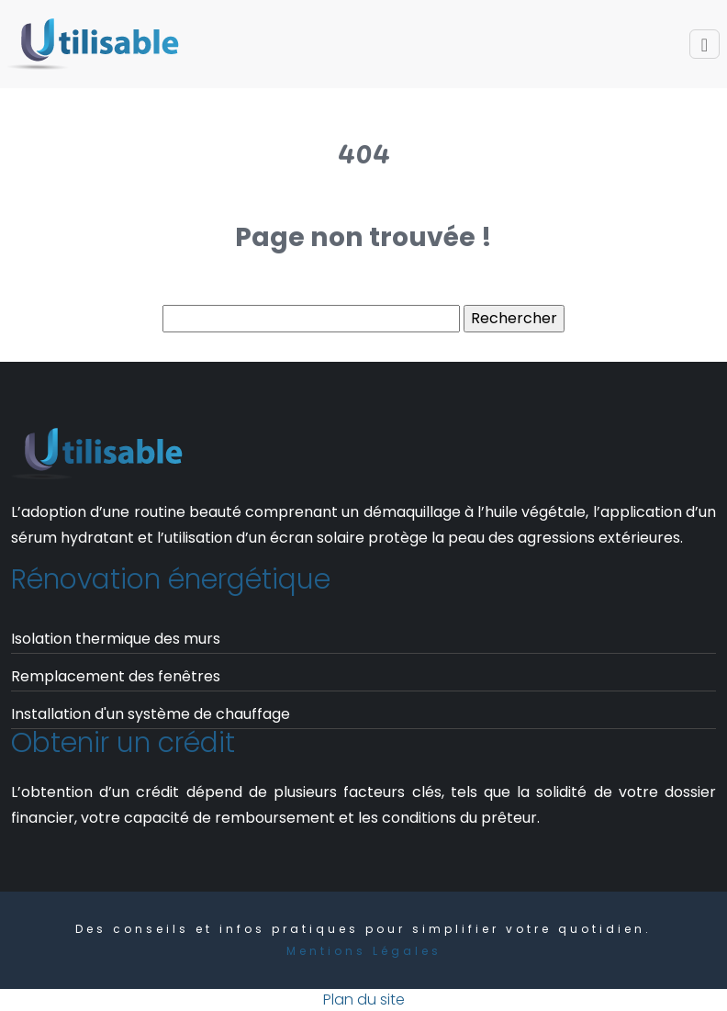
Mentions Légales (364, 951)
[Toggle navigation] (704, 44)
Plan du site (364, 999)
